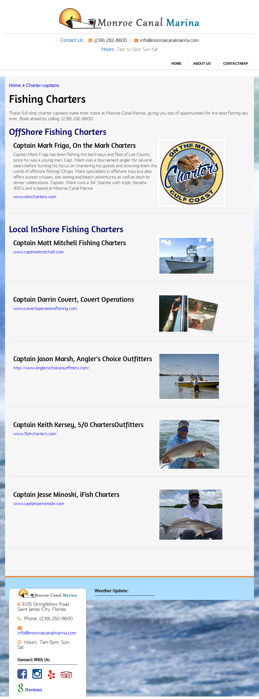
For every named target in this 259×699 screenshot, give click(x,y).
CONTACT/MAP (235, 64)
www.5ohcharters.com (34, 433)
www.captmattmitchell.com (38, 251)
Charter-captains (42, 85)
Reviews (29, 689)
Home (176, 64)
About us (202, 64)
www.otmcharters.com (34, 196)
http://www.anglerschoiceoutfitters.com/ (51, 367)
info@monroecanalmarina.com (169, 40)
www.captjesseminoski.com (38, 503)
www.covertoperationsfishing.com (45, 308)
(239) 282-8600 (110, 40)
